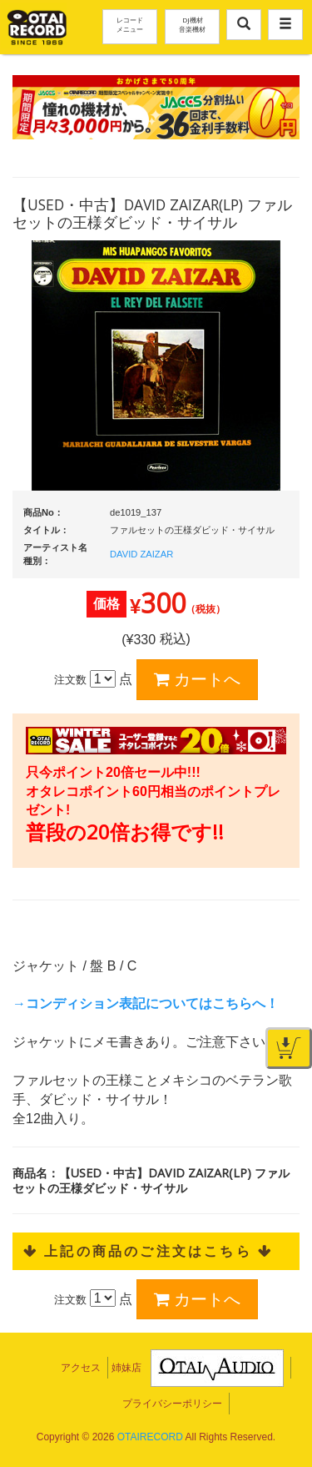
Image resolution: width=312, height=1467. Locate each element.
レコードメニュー (129, 24)
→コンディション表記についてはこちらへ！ (145, 1003)
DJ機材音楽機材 (192, 24)
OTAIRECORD (150, 1437)
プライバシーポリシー (172, 1403)
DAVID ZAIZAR (141, 554)
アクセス (81, 1368)
